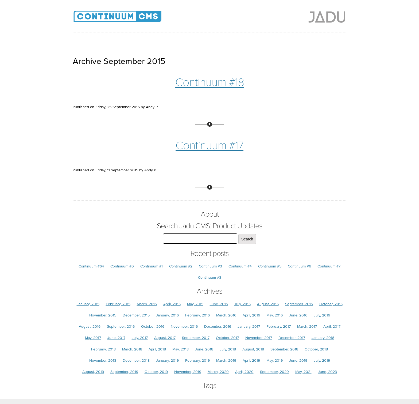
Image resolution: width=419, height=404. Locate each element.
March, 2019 (226, 360)
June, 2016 (298, 315)
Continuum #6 (299, 266)
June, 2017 (116, 337)
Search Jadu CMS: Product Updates (209, 226)
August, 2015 (268, 304)
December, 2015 (136, 315)
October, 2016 (152, 326)
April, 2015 (172, 304)
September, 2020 (274, 371)
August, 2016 (89, 326)
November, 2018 (102, 360)
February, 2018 (103, 349)
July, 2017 (140, 337)
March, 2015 (147, 304)
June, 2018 (204, 349)
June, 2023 (327, 371)
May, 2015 (195, 304)
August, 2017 (165, 337)
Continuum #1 (151, 266)
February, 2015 (118, 304)
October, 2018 (316, 349)
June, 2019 (298, 360)
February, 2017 (278, 326)
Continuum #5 (269, 266)
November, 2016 (184, 326)
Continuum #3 (210, 266)
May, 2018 (180, 349)
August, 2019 (93, 371)
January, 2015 (88, 304)
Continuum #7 (328, 266)
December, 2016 (217, 326)
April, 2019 (251, 360)
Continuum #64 (91, 266)
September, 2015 (299, 304)
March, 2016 (226, 315)
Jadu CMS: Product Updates (126, 18)
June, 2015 (219, 304)
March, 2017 (307, 326)
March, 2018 (132, 349)
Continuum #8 (209, 277)
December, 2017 (291, 337)
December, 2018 (136, 360)
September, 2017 (196, 337)
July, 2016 (322, 315)
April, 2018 (157, 349)
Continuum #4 (240, 266)
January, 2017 (249, 326)
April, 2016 (251, 315)
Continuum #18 (209, 82)
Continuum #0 (122, 266)
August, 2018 (253, 349)
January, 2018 (323, 337)
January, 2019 (167, 360)
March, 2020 (218, 371)
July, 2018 (228, 349)
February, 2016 (197, 315)
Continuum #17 (209, 145)
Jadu (327, 17)
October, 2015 (331, 304)
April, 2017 (331, 326)
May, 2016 (274, 315)
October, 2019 (156, 371)
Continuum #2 (180, 266)
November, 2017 (258, 337)
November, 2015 (102, 315)
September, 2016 (121, 326)
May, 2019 (274, 360)
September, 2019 (124, 371)
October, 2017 (227, 337)
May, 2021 (303, 371)
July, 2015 (242, 304)
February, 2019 (197, 360)
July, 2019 (322, 360)
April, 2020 (244, 371)
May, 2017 (93, 337)
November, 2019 (187, 371)
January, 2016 (167, 315)
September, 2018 (284, 349)
